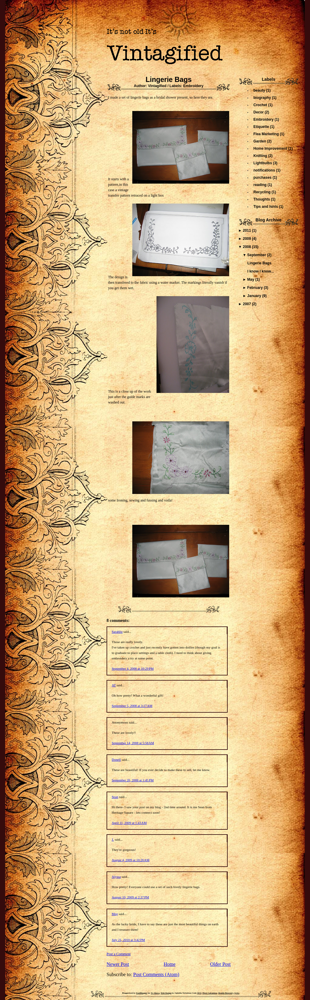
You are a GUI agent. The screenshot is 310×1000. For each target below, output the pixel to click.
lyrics (236, 993)
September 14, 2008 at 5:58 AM (133, 743)
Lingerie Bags (169, 79)
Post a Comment (118, 954)
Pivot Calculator (210, 993)
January (254, 296)
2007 (247, 304)
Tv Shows (155, 993)
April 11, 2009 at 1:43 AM (129, 823)
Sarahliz (117, 631)
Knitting (260, 156)
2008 (247, 247)
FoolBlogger (141, 993)
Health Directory (225, 993)
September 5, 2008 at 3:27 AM (132, 706)
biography (262, 98)
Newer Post (118, 964)
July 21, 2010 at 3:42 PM (128, 940)
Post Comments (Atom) (156, 974)
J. (113, 839)
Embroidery (193, 86)
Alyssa (116, 876)
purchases (262, 177)
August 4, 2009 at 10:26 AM (131, 860)
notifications (264, 170)
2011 (247, 230)
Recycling (262, 192)
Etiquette (261, 127)
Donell (116, 759)
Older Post (220, 964)
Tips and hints (266, 206)
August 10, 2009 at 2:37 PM (130, 897)
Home (170, 964)
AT (114, 685)
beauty (259, 90)
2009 (247, 239)
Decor (259, 112)
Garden (260, 141)
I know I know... (260, 271)
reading (260, 185)
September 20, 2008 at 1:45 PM (133, 780)
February (255, 288)
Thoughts (262, 199)
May (251, 279)
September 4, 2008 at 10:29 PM (133, 668)
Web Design (166, 993)
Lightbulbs (263, 163)
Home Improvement (270, 148)
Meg (115, 914)
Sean (115, 797)
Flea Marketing (266, 134)
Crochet (260, 105)
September (257, 255)
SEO (199, 993)
